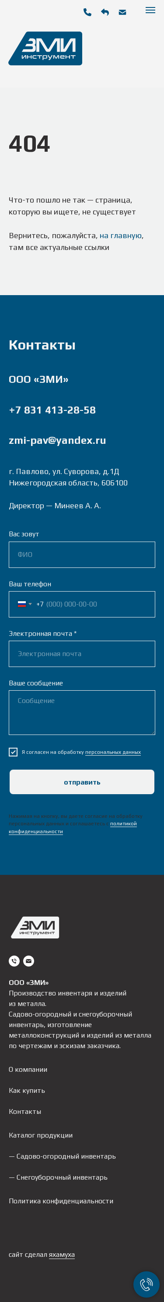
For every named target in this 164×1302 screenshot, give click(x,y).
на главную (121, 235)
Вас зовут (24, 534)
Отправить (82, 782)
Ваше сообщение (36, 683)
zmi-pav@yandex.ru (57, 440)
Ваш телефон (30, 584)
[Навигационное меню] (150, 10)
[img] (122, 12)
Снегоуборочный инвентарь (62, 1177)
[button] (105, 12)
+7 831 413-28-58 (52, 410)
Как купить (27, 1090)
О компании (28, 1069)
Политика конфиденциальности (61, 1201)
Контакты (25, 1111)
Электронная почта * (43, 633)
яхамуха (62, 1254)
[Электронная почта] (28, 961)
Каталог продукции (41, 1135)
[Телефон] (14, 961)
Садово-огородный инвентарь (66, 1156)
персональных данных (113, 752)
